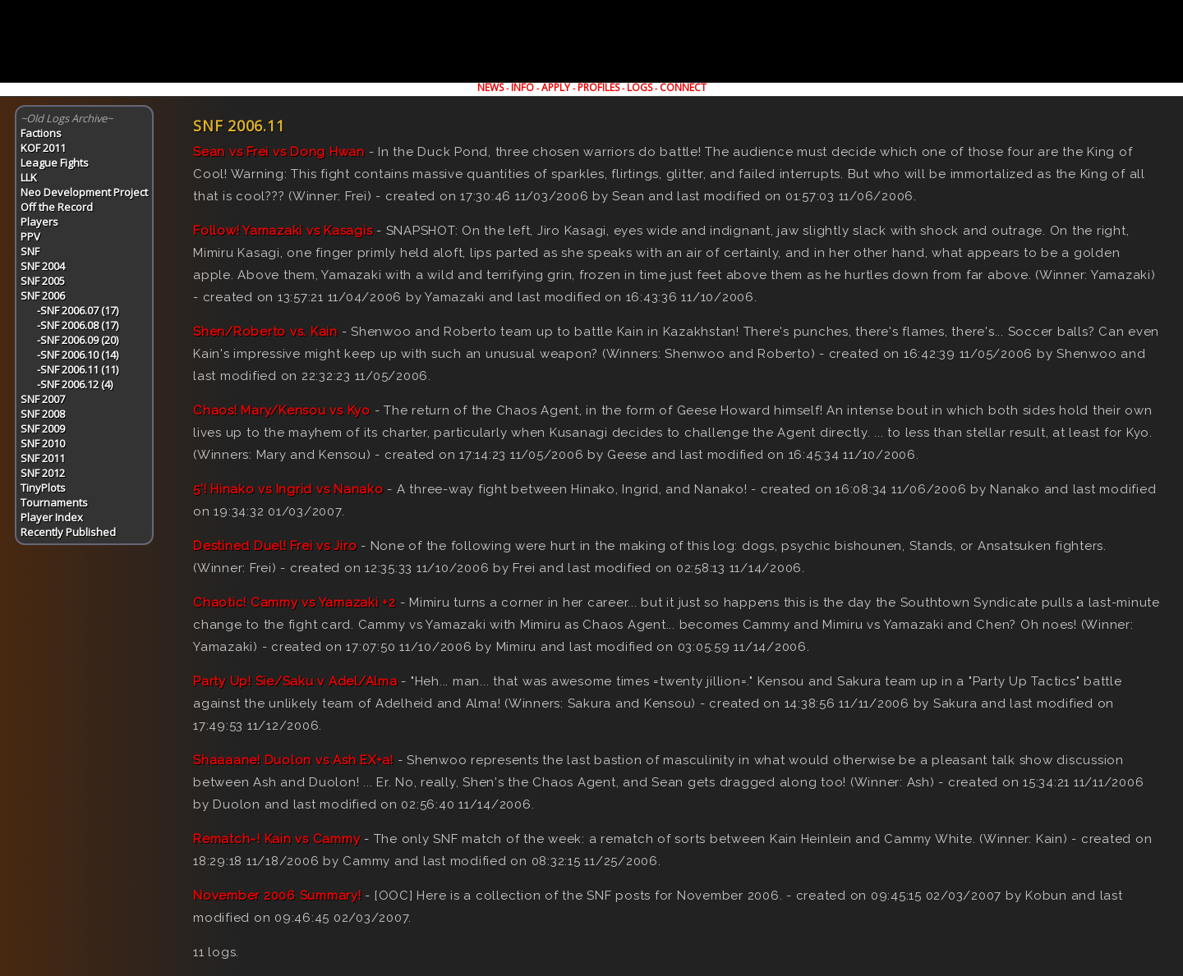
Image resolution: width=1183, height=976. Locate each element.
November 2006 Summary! (277, 895)
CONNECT (683, 87)
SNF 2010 (43, 443)
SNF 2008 (43, 413)
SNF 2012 (43, 472)
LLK (29, 177)
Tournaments (54, 502)
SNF (30, 251)
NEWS (490, 87)
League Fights (55, 162)
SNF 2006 (43, 295)
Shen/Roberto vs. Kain (265, 331)
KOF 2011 (43, 147)
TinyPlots (43, 487)
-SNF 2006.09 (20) (77, 339)
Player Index (52, 517)
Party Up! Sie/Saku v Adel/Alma (295, 681)
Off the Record (57, 206)
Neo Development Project (84, 192)
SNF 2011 (43, 458)
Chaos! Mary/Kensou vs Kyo (282, 410)
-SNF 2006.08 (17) (77, 325)
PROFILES (598, 87)
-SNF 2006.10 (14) (77, 354)
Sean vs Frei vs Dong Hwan (279, 151)
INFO (522, 87)
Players (39, 221)
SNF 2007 (43, 399)
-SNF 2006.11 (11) (77, 369)
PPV (30, 236)
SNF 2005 (43, 280)
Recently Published (68, 532)
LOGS (639, 87)
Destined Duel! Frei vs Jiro (275, 545)
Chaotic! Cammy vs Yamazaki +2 (294, 602)
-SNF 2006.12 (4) (75, 384)
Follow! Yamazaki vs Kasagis (282, 230)
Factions (41, 133)
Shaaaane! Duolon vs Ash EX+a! (293, 760)
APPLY (555, 87)
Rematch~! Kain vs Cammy (276, 839)
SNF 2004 (43, 266)
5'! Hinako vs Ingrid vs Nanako (288, 489)
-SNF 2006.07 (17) (77, 310)
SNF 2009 (43, 428)
